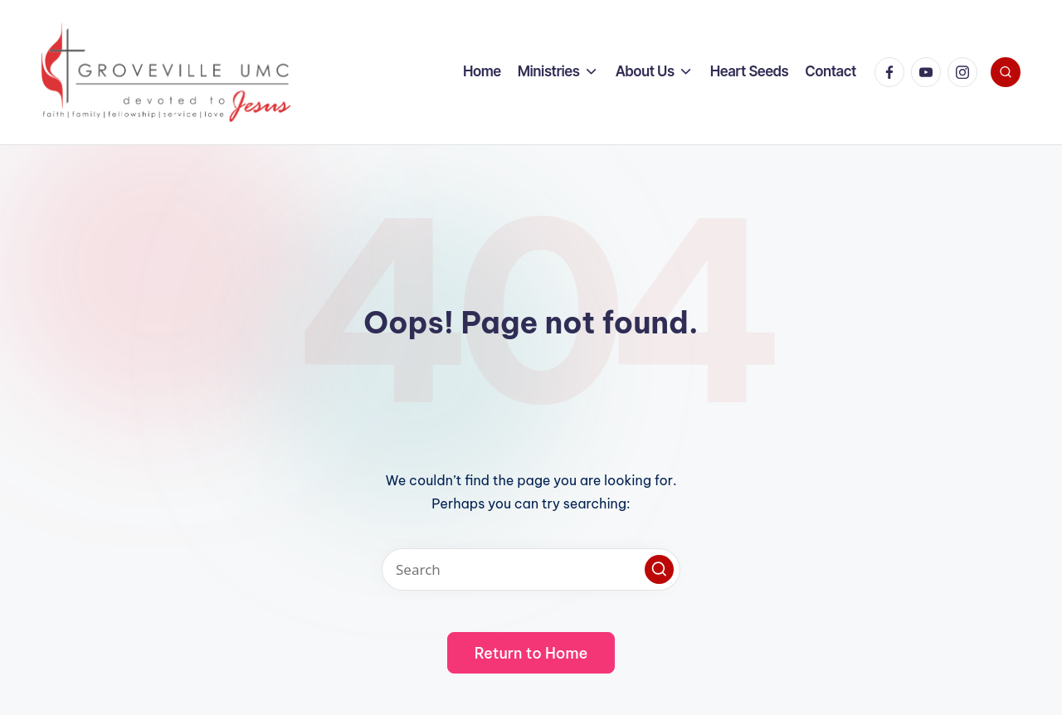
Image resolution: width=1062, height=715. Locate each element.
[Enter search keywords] (531, 569)
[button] (659, 569)
